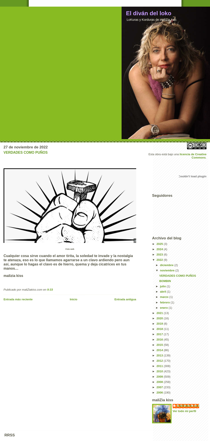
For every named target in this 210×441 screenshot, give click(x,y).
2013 (160, 355)
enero (164, 307)
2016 (160, 339)
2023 (160, 254)
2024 (160, 249)
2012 (160, 360)
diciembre (167, 265)
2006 (160, 392)
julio (163, 286)
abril (163, 291)
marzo (164, 297)
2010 (160, 371)
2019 (160, 323)
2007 (160, 387)
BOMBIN (165, 281)
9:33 (50, 289)
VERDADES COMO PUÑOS (26, 152)
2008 (160, 382)
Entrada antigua (125, 299)
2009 (160, 376)
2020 (160, 318)
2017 (160, 334)
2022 (160, 259)
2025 (160, 244)
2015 (160, 344)
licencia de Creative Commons (193, 156)
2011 (160, 366)
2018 (160, 329)
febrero (165, 302)
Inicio (73, 299)
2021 (160, 313)
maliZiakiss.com (188, 405)
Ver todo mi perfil (184, 411)
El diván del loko (148, 13)
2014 (160, 350)
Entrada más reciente (18, 299)
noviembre (167, 270)
